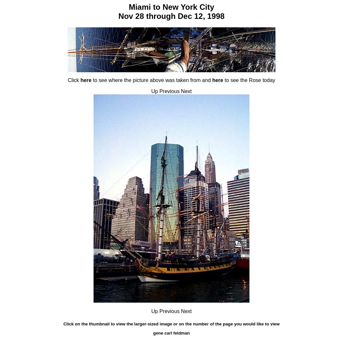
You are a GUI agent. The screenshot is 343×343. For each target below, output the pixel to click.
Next (186, 91)
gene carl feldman (171, 333)
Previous (169, 91)
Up (154, 91)
